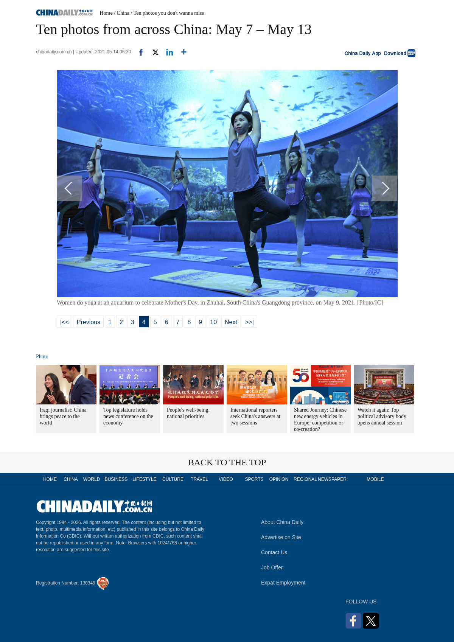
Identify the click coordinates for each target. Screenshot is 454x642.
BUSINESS (116, 479)
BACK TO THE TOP (227, 462)
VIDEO (226, 479)
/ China (121, 13)
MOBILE (375, 479)
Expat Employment (283, 583)
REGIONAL (305, 479)
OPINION (279, 479)
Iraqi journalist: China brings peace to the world (63, 416)
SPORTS (254, 479)
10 (213, 322)
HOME (50, 479)
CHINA (71, 479)
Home (106, 13)
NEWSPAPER (332, 479)
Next (231, 322)
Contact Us (274, 552)
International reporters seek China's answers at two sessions (255, 416)
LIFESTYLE (144, 479)
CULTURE (172, 479)
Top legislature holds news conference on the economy (128, 416)
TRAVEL (199, 479)
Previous (88, 322)
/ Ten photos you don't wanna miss (167, 13)
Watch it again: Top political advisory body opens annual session (382, 416)
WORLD (91, 479)
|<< (64, 322)
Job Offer (272, 567)
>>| (249, 322)
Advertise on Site (281, 537)
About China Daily (282, 522)
